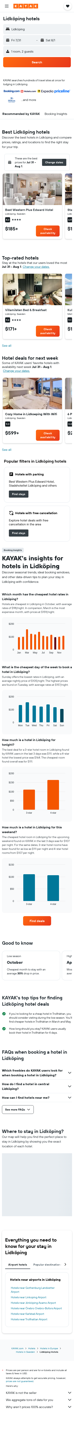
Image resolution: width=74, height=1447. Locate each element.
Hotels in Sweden (25, 1351)
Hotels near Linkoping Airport (28, 1297)
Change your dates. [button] (36, 267)
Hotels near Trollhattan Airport (29, 1319)
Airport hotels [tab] (17, 1264)
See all (6, 345)
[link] (48, 231)
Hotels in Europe (49, 1348)
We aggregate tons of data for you (39, 1399)
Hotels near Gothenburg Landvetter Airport (33, 1290)
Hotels (31, 1348)
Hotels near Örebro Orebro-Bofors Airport (36, 1308)
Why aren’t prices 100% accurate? (39, 1406)
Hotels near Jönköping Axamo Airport (33, 1303)
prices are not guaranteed (19, 1381)
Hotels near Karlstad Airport (27, 1314)
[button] (6, 6)
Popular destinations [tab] (47, 1264)
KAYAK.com (17, 1348)
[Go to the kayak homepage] (25, 6)
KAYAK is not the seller (39, 1392)
